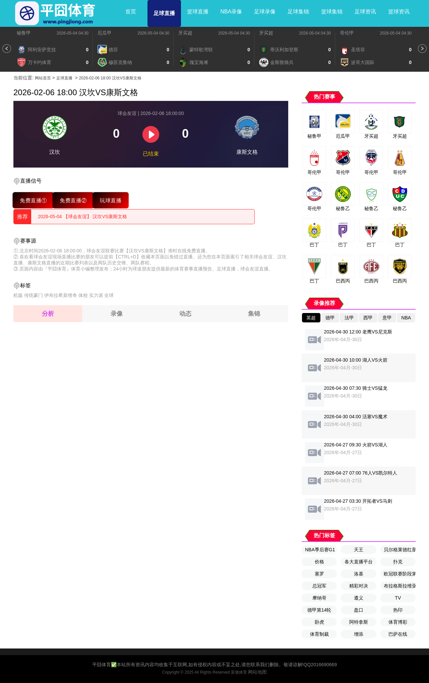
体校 (83, 295)
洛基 (358, 573)
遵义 (358, 598)
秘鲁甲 (24, 33)
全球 (109, 295)
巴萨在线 (397, 634)
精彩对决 (358, 585)
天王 (358, 549)
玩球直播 (110, 200)
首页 (130, 11)
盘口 (358, 610)
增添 (358, 634)
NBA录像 (231, 11)
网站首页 (43, 78)
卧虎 (319, 622)
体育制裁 (319, 634)
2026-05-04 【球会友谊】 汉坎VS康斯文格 (82, 216)
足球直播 (164, 13)
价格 (319, 561)
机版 (18, 295)
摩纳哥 (319, 598)
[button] (6, 48)
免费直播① (33, 200)
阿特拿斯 (358, 622)
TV (398, 598)
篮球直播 (197, 11)
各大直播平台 (359, 561)
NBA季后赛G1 (320, 549)
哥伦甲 (347, 33)
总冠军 (319, 585)
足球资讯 (365, 11)
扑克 (398, 561)
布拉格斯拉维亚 (400, 585)
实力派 (96, 295)
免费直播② (73, 200)
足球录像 (264, 11)
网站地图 (257, 672)
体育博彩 (397, 622)
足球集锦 (298, 11)
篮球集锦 (332, 11)
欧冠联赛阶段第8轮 (400, 573)
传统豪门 (33, 295)
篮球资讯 (399, 11)
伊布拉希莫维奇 (60, 295)
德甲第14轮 (319, 610)
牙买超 (185, 33)
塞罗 (319, 573)
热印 (398, 610)
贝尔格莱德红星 (400, 549)
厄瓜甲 (105, 33)
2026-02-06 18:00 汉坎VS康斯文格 (110, 78)
